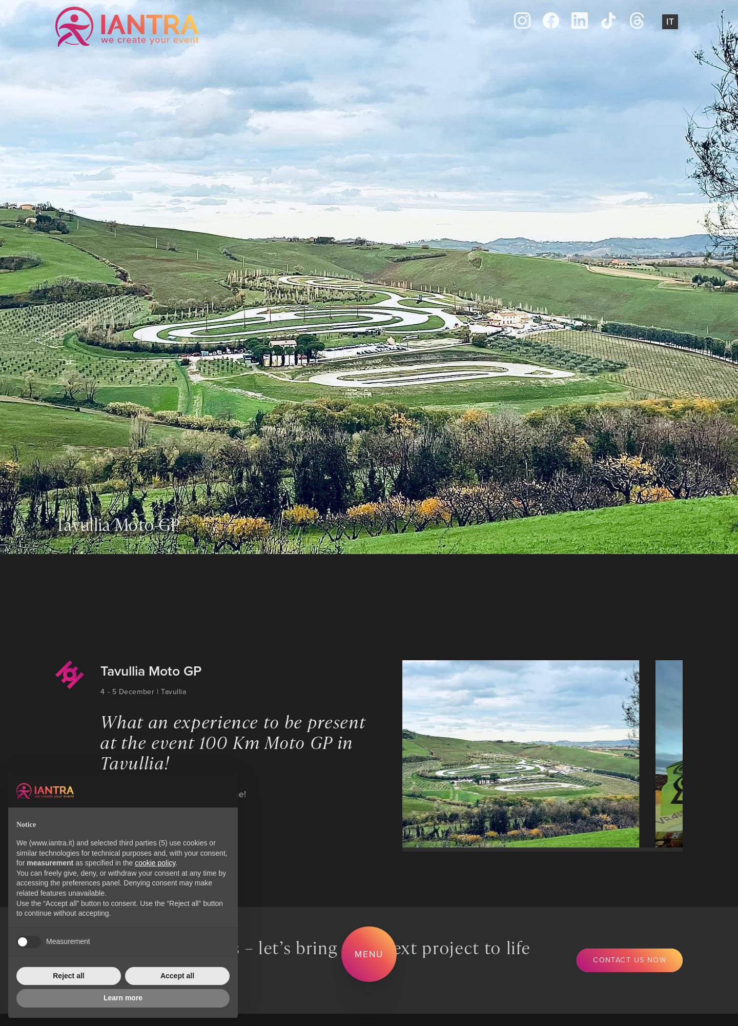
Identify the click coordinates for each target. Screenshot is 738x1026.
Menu (369, 954)
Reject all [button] (68, 976)
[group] (517, 753)
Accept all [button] (177, 976)
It (670, 21)
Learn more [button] (123, 998)
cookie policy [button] (155, 863)
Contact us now (629, 960)
